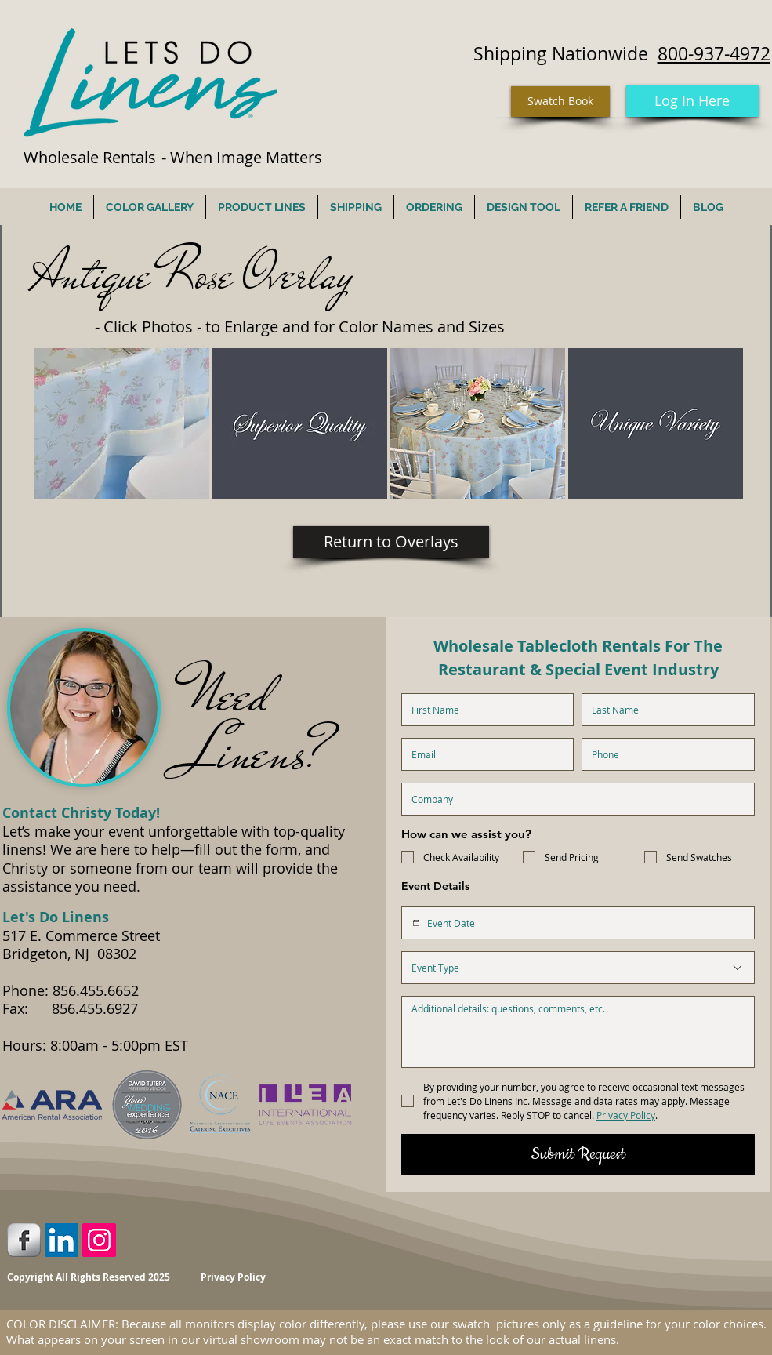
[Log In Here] (692, 101)
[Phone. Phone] (663, 754)
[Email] (483, 754)
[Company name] (573, 799)
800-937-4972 (714, 54)
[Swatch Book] (560, 101)
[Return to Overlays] (391, 542)
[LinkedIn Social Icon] (61, 1240)
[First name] (483, 709)
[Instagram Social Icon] (99, 1240)
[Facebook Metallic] (24, 1240)
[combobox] (578, 967)
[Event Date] (416, 923)
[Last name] (663, 709)
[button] (121, 423)
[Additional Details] (578, 1032)
